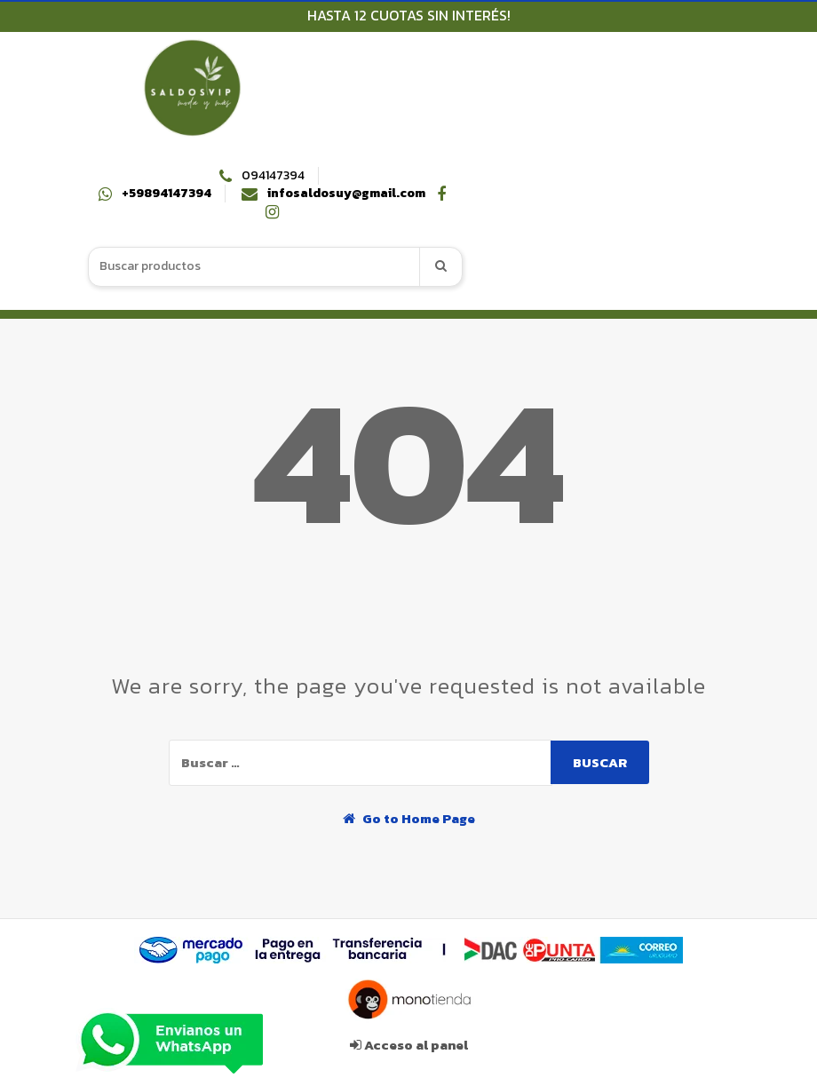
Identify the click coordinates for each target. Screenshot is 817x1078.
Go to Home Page (409, 818)
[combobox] (254, 267)
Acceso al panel (409, 1044)
